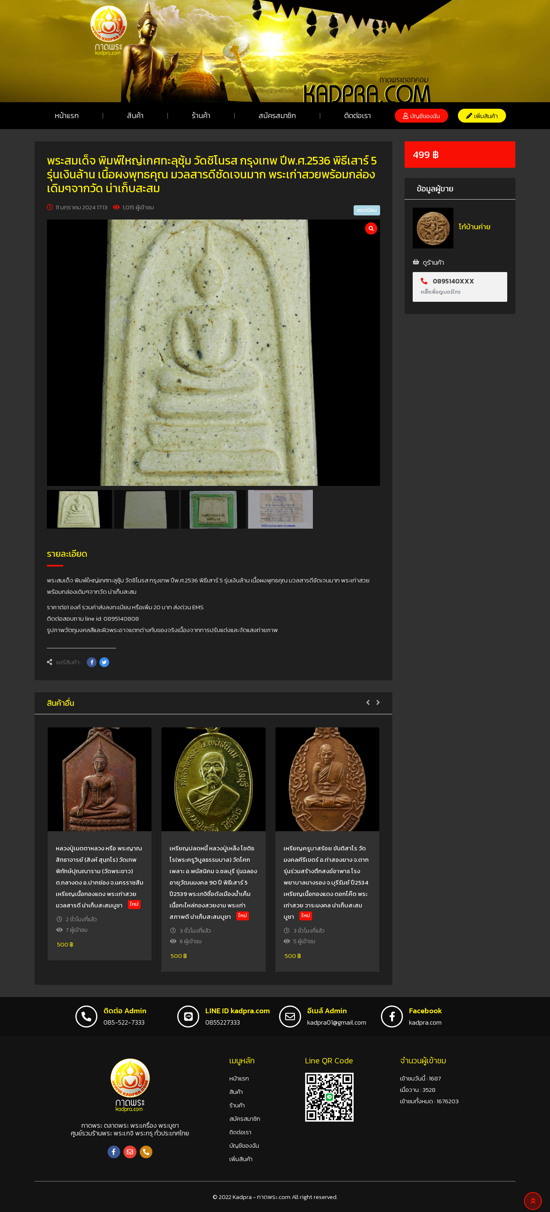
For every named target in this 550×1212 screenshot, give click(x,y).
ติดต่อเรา (357, 115)
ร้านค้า (201, 115)
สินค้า (135, 115)
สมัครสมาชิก (277, 115)
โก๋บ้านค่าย (475, 226)
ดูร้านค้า (433, 262)
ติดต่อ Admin (124, 1010)
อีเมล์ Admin (327, 1010)
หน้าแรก (67, 115)
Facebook (425, 1010)
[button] (421, 116)
